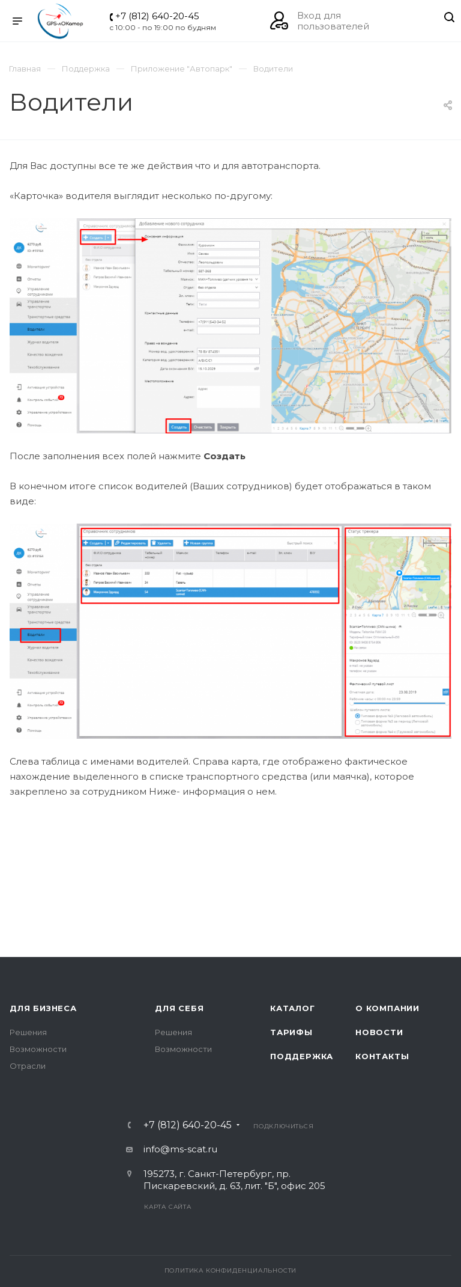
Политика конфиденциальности (230, 1270)
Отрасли (28, 1066)
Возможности (38, 1049)
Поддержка (301, 1056)
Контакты (382, 1056)
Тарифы (291, 1032)
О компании (387, 1008)
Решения (28, 1032)
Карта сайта (167, 1207)
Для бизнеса (43, 1008)
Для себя (179, 1008)
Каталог (292, 1008)
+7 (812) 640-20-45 (157, 16)
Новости (379, 1032)
